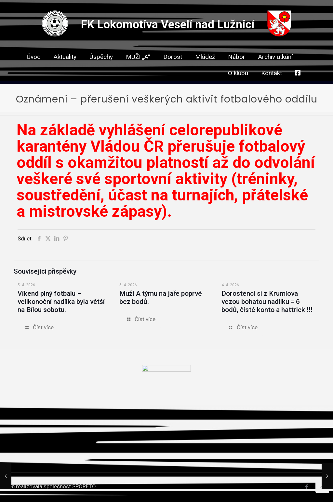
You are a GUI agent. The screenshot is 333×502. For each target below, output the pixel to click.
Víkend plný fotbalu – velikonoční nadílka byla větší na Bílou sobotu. (61, 302)
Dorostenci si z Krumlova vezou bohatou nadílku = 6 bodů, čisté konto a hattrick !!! (267, 302)
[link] (173, 68)
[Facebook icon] (306, 487)
